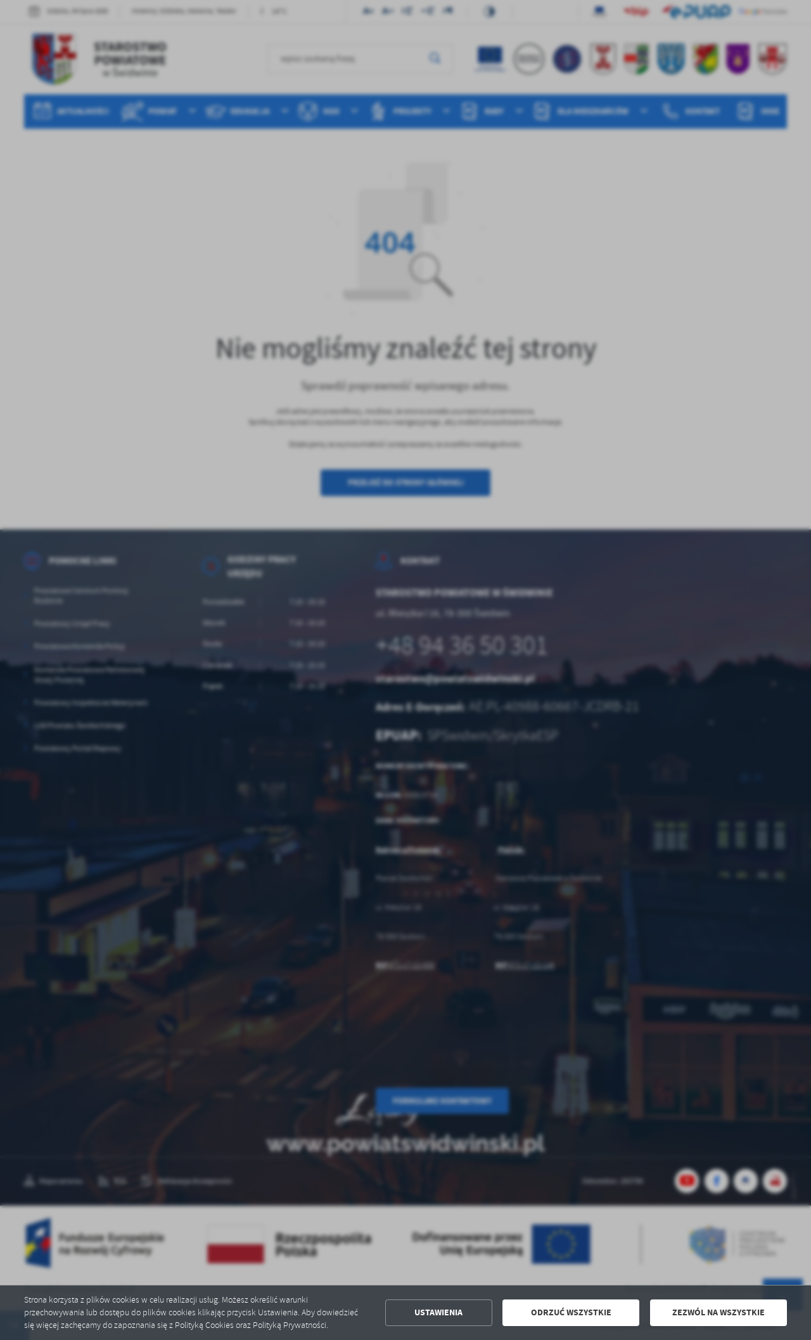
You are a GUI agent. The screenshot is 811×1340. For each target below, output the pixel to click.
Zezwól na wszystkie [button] (718, 1312)
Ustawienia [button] (438, 1312)
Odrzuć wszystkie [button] (571, 1312)
